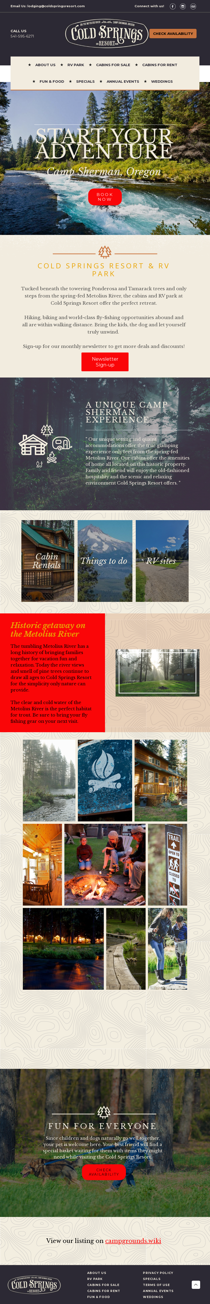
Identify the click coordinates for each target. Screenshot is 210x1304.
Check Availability (173, 33)
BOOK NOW (105, 197)
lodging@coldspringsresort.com (56, 6)
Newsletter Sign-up (105, 362)
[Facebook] (174, 6)
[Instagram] (184, 6)
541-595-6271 (22, 36)
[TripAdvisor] (194, 6)
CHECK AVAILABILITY (104, 1172)
